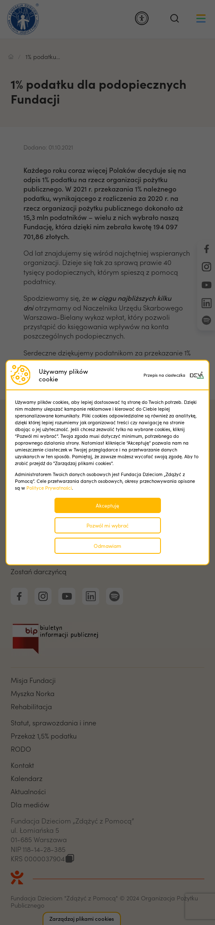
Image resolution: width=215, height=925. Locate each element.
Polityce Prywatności (49, 488)
